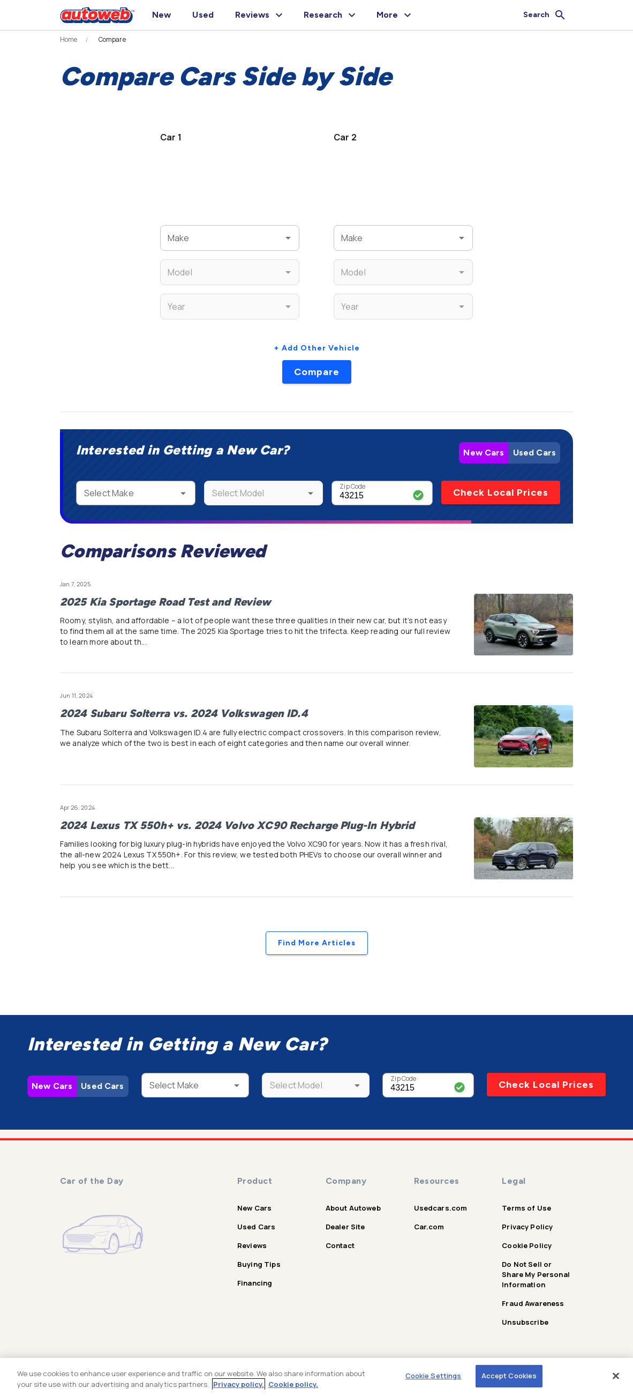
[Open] (288, 237)
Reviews (252, 1245)
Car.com (429, 1226)
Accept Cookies (509, 1375)
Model (177, 265)
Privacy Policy (527, 1226)
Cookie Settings (433, 1375)
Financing (254, 1283)
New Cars (483, 452)
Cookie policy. (293, 1384)
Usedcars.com (441, 1208)
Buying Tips (259, 1264)
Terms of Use (526, 1208)
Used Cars (534, 452)
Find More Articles (317, 942)
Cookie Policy (527, 1245)
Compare (317, 372)
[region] (316, 1377)
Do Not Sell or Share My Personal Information (536, 1274)
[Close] (616, 1375)
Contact (340, 1245)
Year (174, 299)
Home (69, 39)
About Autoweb (353, 1208)
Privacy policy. (238, 1384)
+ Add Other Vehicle (317, 348)
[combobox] (214, 237)
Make (176, 231)
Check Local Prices (500, 492)
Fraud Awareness (533, 1303)
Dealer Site (345, 1226)
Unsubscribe (525, 1322)
